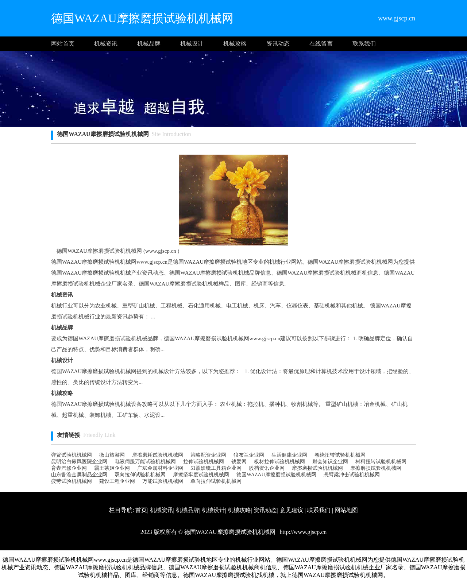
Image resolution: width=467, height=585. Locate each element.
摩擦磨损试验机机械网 (317, 468)
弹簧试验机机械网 (71, 455)
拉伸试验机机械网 (203, 461)
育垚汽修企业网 (69, 468)
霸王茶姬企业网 (112, 468)
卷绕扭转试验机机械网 (340, 455)
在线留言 (321, 43)
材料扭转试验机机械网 (380, 461)
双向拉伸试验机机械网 (140, 474)
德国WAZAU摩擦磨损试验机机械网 (276, 474)
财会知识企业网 (330, 461)
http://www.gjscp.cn (302, 532)
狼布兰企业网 (249, 455)
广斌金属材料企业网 (160, 468)
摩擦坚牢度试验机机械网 (201, 474)
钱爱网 (239, 461)
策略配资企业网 (208, 455)
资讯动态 (278, 43)
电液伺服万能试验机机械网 (145, 461)
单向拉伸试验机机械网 (216, 481)
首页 (141, 510)
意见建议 (291, 510)
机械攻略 (235, 43)
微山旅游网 (112, 455)
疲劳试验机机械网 (71, 481)
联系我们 (364, 43)
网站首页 (62, 43)
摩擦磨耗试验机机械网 (157, 455)
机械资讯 (105, 43)
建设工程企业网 (117, 481)
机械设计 (192, 43)
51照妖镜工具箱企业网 (216, 468)
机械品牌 (149, 43)
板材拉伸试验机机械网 (279, 461)
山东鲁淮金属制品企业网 (79, 474)
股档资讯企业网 (267, 468)
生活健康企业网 (289, 455)
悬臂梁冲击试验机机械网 (352, 474)
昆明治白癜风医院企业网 (79, 461)
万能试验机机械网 (162, 481)
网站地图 (346, 510)
